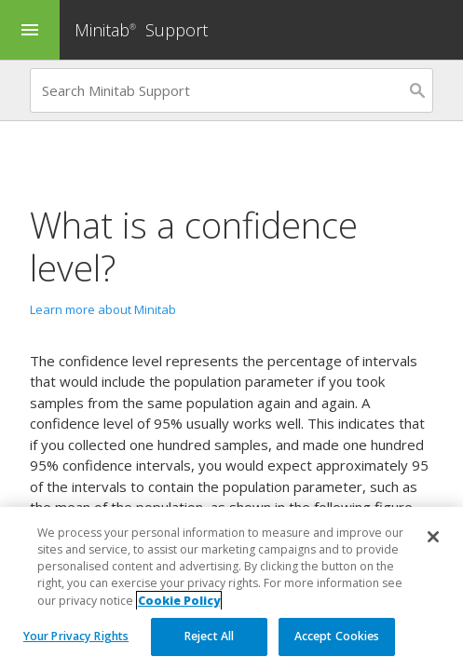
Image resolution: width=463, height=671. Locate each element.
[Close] (433, 536)
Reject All (209, 636)
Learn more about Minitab (103, 309)
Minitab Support (141, 30)
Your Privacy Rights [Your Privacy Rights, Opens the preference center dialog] (76, 636)
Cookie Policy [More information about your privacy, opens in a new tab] (179, 601)
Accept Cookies (337, 636)
